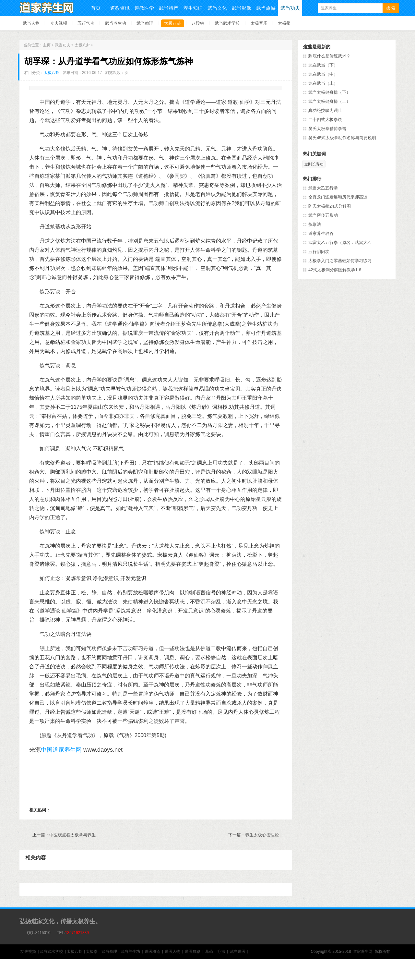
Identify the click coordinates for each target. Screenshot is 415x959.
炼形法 (314, 224)
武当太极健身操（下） (329, 92)
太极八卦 (172, 23)
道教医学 (144, 8)
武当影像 (241, 8)
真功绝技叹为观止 (325, 110)
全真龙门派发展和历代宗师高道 (337, 197)
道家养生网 (363, 951)
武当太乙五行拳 (323, 188)
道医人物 (172, 951)
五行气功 (85, 23)
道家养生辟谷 (321, 233)
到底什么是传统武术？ (329, 56)
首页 (96, 8)
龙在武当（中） (323, 74)
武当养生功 (115, 23)
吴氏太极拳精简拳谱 (327, 128)
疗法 (221, 951)
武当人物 (31, 23)
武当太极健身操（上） (329, 101)
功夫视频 (58, 23)
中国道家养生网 (61, 750)
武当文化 (217, 8)
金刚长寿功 (314, 164)
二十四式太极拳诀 (325, 119)
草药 (209, 951)
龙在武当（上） (323, 83)
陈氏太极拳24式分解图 (329, 206)
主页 (47, 45)
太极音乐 (259, 23)
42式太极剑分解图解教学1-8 (334, 269)
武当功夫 (290, 8)
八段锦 (198, 23)
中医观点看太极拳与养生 (72, 834)
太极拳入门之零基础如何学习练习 (340, 260)
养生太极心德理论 (262, 834)
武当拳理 (144, 23)
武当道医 (237, 951)
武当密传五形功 (323, 215)
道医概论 (152, 951)
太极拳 (284, 23)
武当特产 (168, 8)
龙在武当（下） (323, 65)
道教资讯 (120, 8)
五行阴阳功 (318, 251)
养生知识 (193, 8)
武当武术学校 (227, 23)
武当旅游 (266, 8)
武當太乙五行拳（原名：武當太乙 (340, 242)
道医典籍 (192, 951)
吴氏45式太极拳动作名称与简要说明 (342, 137)
